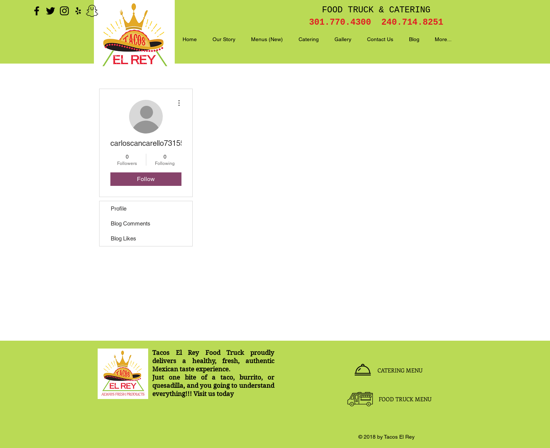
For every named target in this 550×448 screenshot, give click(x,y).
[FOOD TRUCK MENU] (405, 399)
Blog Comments (130, 223)
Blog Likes (123, 238)
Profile (118, 208)
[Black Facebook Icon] (37, 11)
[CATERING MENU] (400, 370)
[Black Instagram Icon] (64, 11)
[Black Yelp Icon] (78, 11)
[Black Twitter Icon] (50, 11)
